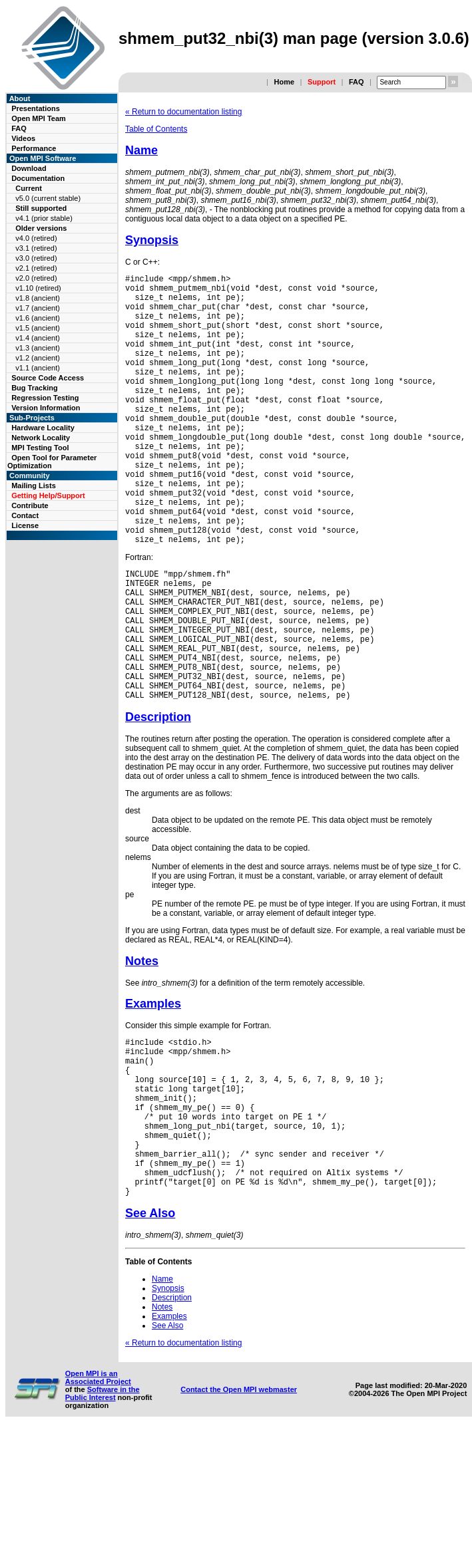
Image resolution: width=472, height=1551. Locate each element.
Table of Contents (156, 129)
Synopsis (151, 240)
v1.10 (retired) (38, 288)
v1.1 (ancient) (37, 368)
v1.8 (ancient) (37, 298)
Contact (25, 515)
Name (141, 150)
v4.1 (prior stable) (44, 218)
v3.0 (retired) (36, 258)
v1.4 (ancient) (37, 338)
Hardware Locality (43, 428)
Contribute (30, 505)
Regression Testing (45, 398)
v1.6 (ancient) (37, 318)
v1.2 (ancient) (37, 358)
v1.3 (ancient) (37, 348)
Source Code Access (47, 378)
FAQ (356, 82)
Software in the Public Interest (102, 1513)
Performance (33, 148)
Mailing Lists (33, 486)
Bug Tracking (34, 388)
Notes (141, 1047)
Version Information (45, 408)
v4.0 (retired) (36, 238)
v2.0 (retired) (36, 278)
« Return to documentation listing (183, 111)
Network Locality (40, 438)
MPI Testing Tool (40, 448)
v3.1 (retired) (36, 248)
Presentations (35, 108)
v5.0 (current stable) (48, 198)
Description (158, 802)
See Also (150, 1333)
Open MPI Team (38, 118)
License (25, 525)
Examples (153, 1089)
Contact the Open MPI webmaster (238, 1509)
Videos (23, 138)
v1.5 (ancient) (37, 328)
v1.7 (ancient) (37, 308)
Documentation (38, 178)
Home (284, 82)
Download (29, 168)
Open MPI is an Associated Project (98, 1497)
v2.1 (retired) (36, 268)
